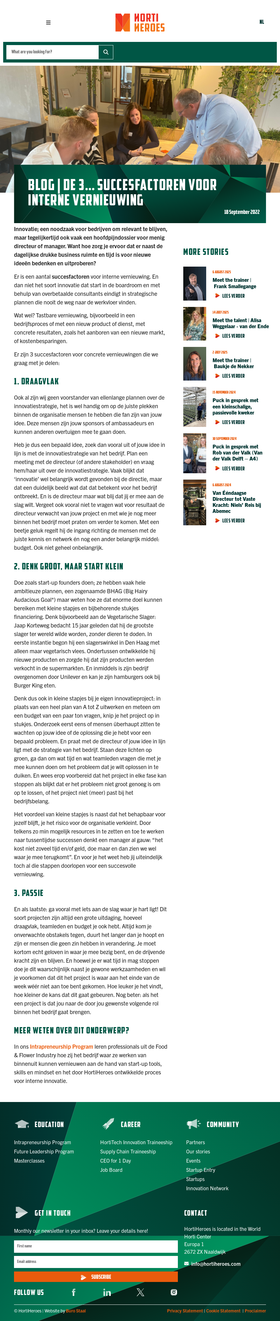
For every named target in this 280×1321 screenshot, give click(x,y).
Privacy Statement (185, 1310)
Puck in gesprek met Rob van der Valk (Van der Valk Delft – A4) (237, 452)
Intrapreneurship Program (61, 1046)
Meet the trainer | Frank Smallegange (234, 282)
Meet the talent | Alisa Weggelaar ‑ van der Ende (241, 323)
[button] (48, 22)
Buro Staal (76, 1310)
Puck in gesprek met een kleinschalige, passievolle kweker (235, 406)
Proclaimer (255, 1310)
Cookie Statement (223, 1310)
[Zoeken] (106, 52)
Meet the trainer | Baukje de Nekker (233, 363)
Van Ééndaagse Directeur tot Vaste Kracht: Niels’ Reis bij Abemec (237, 501)
